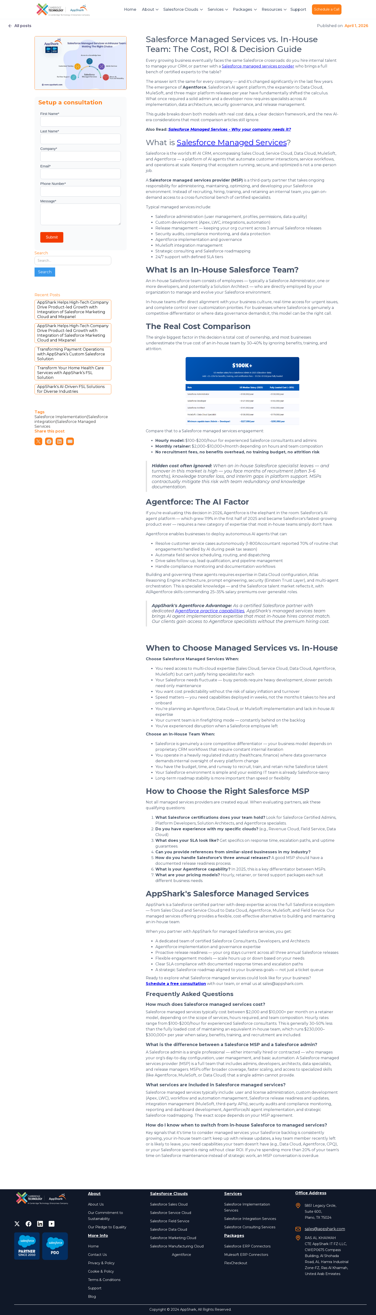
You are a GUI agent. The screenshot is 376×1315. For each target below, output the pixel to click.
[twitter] (17, 1224)
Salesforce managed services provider (258, 66)
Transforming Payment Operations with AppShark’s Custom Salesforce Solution (71, 354)
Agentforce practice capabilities (209, 611)
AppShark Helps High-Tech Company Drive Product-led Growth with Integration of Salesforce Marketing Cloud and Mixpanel (73, 309)
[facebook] (28, 1224)
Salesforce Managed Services (232, 142)
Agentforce (181, 1254)
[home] (64, 9)
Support (298, 9)
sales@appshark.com (325, 1229)
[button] (150, 9)
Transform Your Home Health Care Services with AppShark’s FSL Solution (70, 373)
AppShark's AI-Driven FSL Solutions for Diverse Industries (71, 389)
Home (130, 9)
